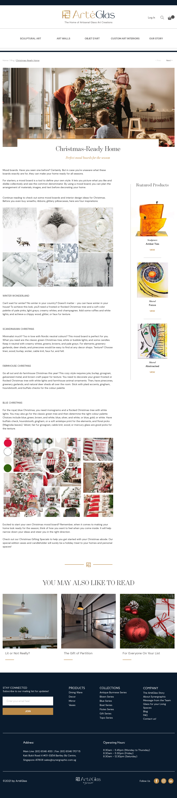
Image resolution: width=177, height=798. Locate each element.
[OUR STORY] (156, 38)
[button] (171, 17)
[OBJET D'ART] (92, 38)
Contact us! (149, 718)
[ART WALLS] (63, 38)
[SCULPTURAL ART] (30, 38)
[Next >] (169, 60)
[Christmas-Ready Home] (81, 60)
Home (5, 60)
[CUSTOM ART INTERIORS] (125, 38)
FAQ (145, 715)
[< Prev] (158, 60)
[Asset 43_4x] (163, 780)
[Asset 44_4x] (156, 780)
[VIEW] (152, 249)
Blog (12, 60)
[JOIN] (28, 711)
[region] (30, 40)
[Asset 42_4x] (170, 780)
